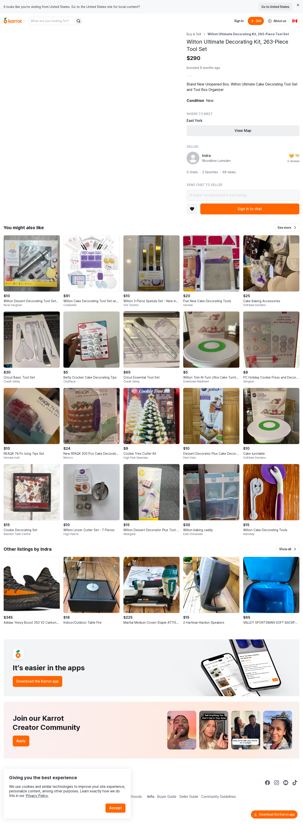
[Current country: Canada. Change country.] (294, 20)
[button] (287, 228)
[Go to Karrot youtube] (285, 782)
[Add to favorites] (192, 208)
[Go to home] (13, 21)
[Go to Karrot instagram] (276, 782)
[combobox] (51, 21)
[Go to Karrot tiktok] (295, 782)
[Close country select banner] (298, 5)
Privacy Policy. (61, 789)
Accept (117, 801)
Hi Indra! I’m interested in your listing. (243, 195)
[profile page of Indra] (193, 158)
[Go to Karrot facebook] (267, 782)
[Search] (78, 21)
